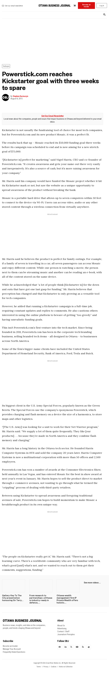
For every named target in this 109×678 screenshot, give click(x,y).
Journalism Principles (66, 634)
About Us (61, 625)
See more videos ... (92, 583)
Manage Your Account (12, 649)
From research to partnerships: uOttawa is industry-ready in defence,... (40, 599)
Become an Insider (10, 646)
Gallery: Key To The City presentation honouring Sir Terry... (13, 597)
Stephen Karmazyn (20, 96)
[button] (104, 14)
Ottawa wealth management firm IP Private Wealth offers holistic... (66, 599)
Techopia (6, 66)
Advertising (61, 628)
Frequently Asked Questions (14, 652)
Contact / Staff (63, 631)
